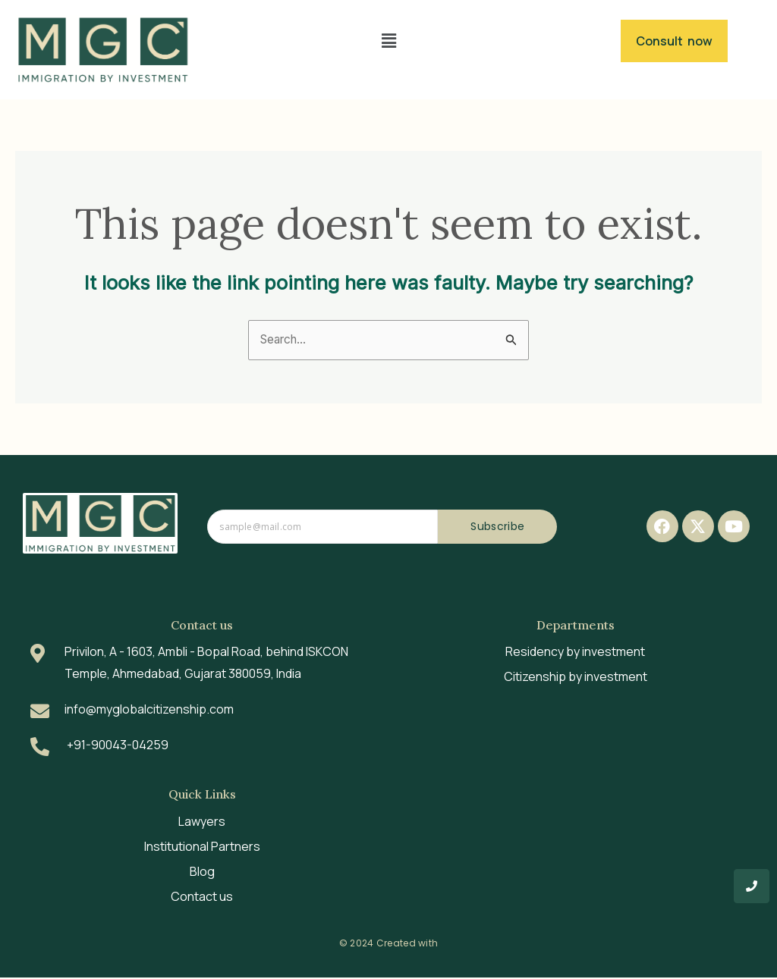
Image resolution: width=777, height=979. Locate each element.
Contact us (202, 898)
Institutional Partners (202, 847)
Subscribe (497, 528)
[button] (388, 41)
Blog (202, 872)
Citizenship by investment (575, 678)
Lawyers (201, 822)
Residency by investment (575, 653)
